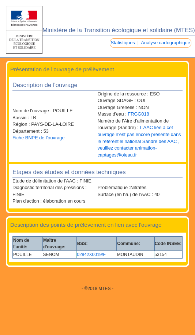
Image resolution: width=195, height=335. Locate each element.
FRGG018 (138, 114)
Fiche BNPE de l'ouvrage (38, 137)
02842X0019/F (91, 254)
